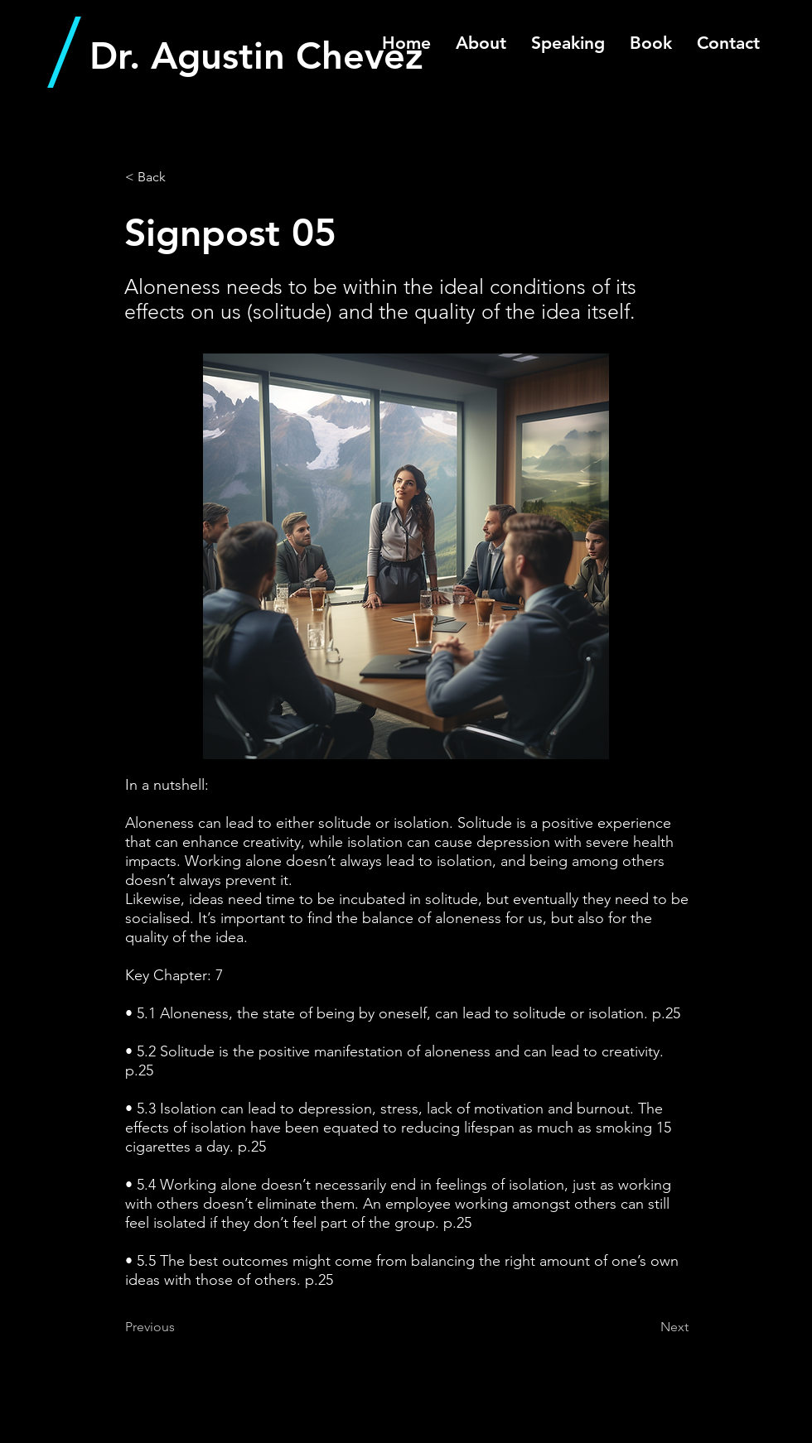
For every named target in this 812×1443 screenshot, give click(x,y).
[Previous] (179, 1327)
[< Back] (179, 177)
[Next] (647, 1327)
